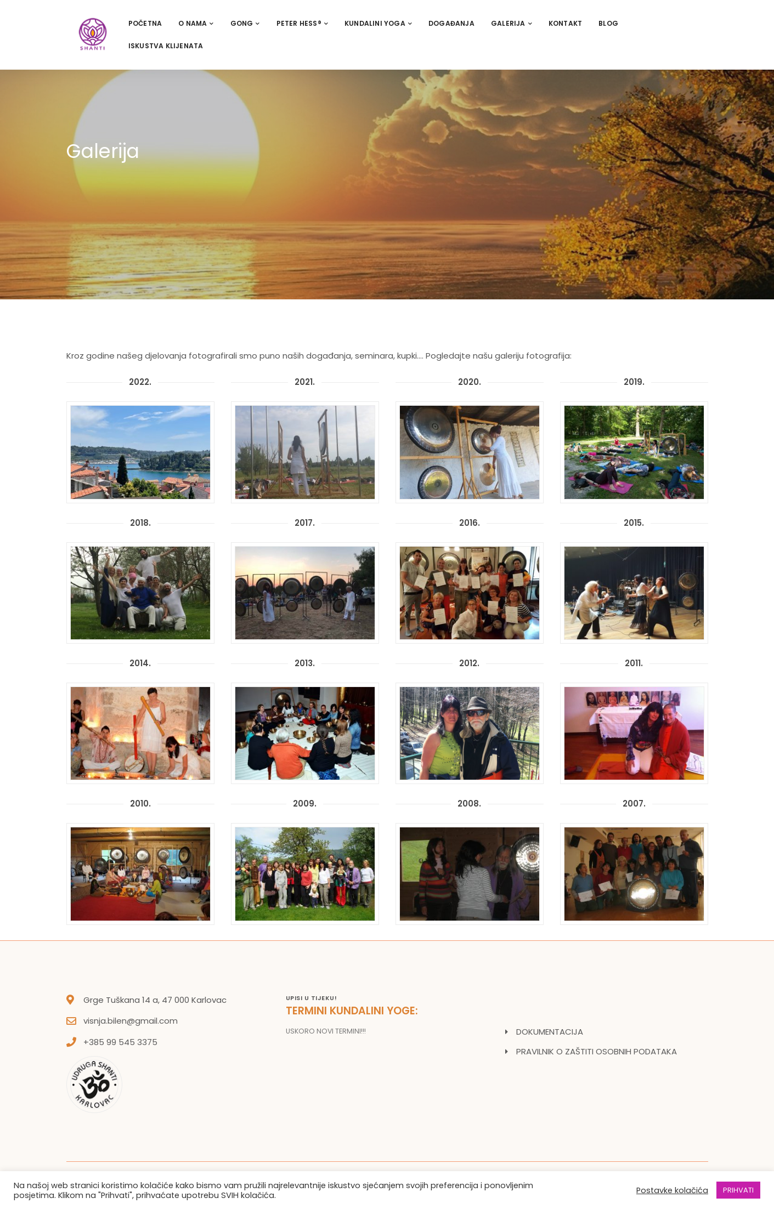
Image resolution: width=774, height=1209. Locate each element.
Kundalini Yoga (378, 23)
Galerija (511, 23)
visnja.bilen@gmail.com (130, 1020)
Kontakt (565, 23)
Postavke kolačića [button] (672, 1190)
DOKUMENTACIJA (549, 1031)
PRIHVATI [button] (738, 1190)
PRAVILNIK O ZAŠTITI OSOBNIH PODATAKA (596, 1051)
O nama (195, 23)
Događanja (451, 23)
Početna (145, 23)
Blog (608, 23)
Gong (245, 23)
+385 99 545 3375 (120, 1042)
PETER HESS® (302, 23)
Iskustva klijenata (166, 45)
